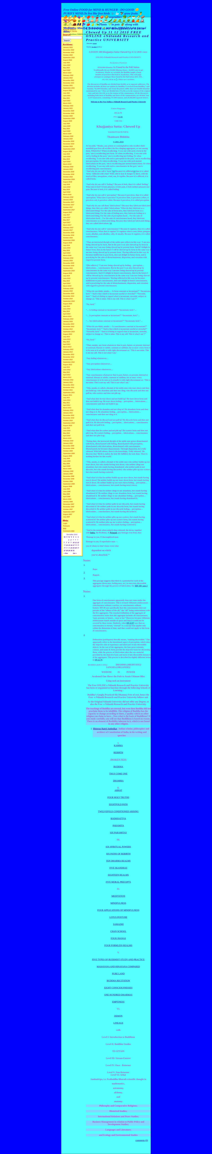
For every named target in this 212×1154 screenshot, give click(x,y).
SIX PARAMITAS (118, 832)
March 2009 (67, 468)
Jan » (75, 553)
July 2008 (66, 489)
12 (78, 542)
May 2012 (66, 372)
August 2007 (67, 514)
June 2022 (66, 65)
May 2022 (66, 68)
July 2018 (66, 184)
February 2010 (68, 441)
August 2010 (67, 425)
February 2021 (68, 106)
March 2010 (67, 438)
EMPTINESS (118, 1002)
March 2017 (67, 225)
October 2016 (68, 238)
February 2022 (68, 75)
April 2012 (66, 375)
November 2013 (68, 326)
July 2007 (66, 517)
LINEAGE (118, 1023)
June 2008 (66, 491)
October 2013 (68, 329)
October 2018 (68, 177)
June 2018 (66, 187)
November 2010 (68, 418)
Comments (68, 531)
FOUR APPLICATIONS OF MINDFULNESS (118, 910)
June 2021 (66, 95)
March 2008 (67, 499)
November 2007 (68, 507)
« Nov (66, 553)
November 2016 (68, 235)
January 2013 (68, 352)
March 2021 (67, 103)
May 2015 (66, 281)
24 (74, 548)
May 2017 (66, 220)
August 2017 (67, 212)
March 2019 (67, 164)
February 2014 (68, 319)
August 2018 (67, 182)
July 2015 (66, 276)
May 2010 (66, 433)
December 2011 (68, 385)
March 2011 (67, 408)
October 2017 (68, 207)
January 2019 (68, 169)
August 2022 (67, 60)
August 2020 (67, 121)
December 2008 (68, 476)
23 (71, 548)
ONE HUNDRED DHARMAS (118, 995)
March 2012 (67, 377)
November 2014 (68, 296)
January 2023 (68, 47)
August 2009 (67, 456)
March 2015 (67, 286)
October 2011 (68, 390)
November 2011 (68, 387)
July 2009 (66, 458)
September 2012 (69, 362)
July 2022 (66, 62)
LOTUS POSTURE (118, 917)
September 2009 (69, 453)
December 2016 (68, 232)
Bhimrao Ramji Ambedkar (105, 729)
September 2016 (69, 240)
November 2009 (68, 448)
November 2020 (68, 113)
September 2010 (69, 423)
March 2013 (67, 347)
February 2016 (68, 258)
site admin (94, 47)
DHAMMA (118, 781)
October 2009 (68, 451)
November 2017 (68, 205)
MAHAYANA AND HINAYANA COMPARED (118, 966)
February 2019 (68, 166)
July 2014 (66, 306)
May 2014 (66, 311)
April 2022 (66, 70)
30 (71, 550)
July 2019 (66, 154)
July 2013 (66, 337)
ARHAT (118, 790)
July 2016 (66, 245)
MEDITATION (118, 896)
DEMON (118, 1016)
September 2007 (69, 512)
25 (76, 548)
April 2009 (66, 466)
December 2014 (68, 293)
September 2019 (69, 149)
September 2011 (69, 392)
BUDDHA (118, 766)
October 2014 (68, 298)
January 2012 (68, 382)
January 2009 (68, 474)
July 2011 (66, 397)
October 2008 (68, 481)
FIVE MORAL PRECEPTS (118, 882)
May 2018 (66, 189)
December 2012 (68, 354)
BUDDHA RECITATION (118, 980)
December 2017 (68, 202)
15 (69, 545)
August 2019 (67, 151)
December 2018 (68, 172)
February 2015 (68, 288)
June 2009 (66, 461)
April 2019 (66, 161)
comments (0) (142, 1140)
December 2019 (68, 141)
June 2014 (66, 309)
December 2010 (68, 415)
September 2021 (69, 88)
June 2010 (66, 430)
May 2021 (66, 98)
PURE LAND (118, 973)
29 (69, 550)
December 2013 (68, 324)
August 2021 (67, 90)
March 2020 (67, 134)
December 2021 (68, 80)
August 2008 (67, 486)
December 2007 (68, 504)
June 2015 (66, 278)
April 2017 (66, 222)
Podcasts (66, 526)
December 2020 (68, 111)
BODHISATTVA (118, 818)
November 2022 (68, 52)
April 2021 (66, 101)
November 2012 (68, 357)
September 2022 (69, 57)
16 (71, 545)
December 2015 (68, 263)
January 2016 (68, 260)
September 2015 (69, 271)
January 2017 (68, 230)
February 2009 (68, 471)
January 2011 (68, 413)
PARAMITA (118, 825)
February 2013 (68, 349)
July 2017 (66, 215)
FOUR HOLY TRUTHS (118, 797)
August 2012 (67, 364)
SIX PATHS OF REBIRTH (118, 854)
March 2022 (67, 73)
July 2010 (66, 428)
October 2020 (68, 116)
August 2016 (67, 243)
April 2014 (66, 314)
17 (74, 545)
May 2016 (66, 250)
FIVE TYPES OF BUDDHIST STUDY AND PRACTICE (118, 959)
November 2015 (68, 265)
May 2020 (66, 128)
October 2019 (68, 146)
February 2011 (68, 410)
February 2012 (68, 380)
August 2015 (67, 273)
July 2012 (66, 367)
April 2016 (66, 253)
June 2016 (66, 248)
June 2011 (66, 400)
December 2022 (68, 50)
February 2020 (68, 136)
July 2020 (66, 123)
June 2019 (66, 156)
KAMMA (118, 745)
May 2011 (66, 403)
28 (67, 550)
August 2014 (67, 304)
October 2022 (68, 55)
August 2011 (67, 395)
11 (76, 542)
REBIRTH (118, 752)
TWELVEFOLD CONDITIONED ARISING (118, 811)
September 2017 (69, 210)
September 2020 (69, 118)
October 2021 (68, 85)
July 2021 (66, 93)
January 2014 (68, 321)
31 (74, 550)
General (95, 43)
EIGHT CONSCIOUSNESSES (118, 988)
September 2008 (69, 484)
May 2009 (66, 463)
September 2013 (69, 331)
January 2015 (68, 291)
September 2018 (69, 179)
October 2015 (68, 268)
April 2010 (66, 436)
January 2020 (68, 139)
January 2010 (68, 443)
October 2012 (68, 359)
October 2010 (68, 420)
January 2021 (68, 108)
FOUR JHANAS (118, 938)
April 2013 (66, 344)
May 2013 (66, 342)
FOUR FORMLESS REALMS (118, 945)
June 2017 (66, 217)
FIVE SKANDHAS (118, 868)
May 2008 (66, 494)
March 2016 (67, 255)
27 (65, 550)
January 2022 (68, 78)
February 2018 (68, 197)
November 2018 (68, 174)
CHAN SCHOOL (118, 931)
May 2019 (66, 159)
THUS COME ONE (118, 773)
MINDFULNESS (118, 903)
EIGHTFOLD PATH (118, 804)
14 (67, 545)
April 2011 (66, 405)
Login (65, 523)
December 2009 (68, 446)
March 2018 (67, 194)
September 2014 (69, 301)
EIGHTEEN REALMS (118, 875)
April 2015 (66, 283)
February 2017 (68, 227)
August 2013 (67, 334)
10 (74, 542)
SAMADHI (118, 924)
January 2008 (68, 501)
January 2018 (68, 199)
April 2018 (66, 192)
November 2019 (68, 144)
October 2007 (68, 509)
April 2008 (66, 496)
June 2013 (66, 339)
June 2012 (66, 370)
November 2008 (68, 479)
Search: (67, 35)
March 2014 (67, 316)
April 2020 (66, 131)
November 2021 (68, 83)
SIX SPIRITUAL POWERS (118, 847)
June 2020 (66, 126)
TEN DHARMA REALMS (118, 861)
